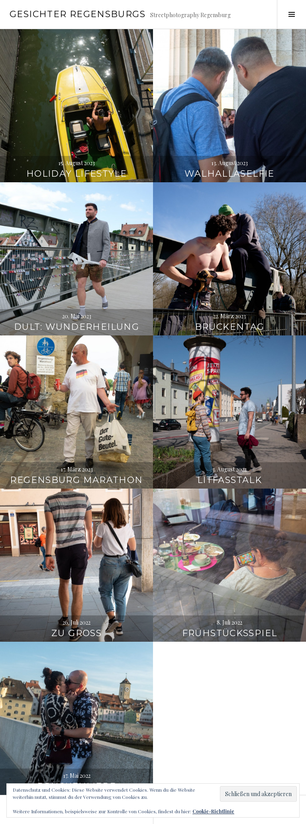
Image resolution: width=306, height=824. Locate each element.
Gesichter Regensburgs (77, 14)
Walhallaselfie (229, 144)
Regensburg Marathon (76, 451)
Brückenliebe (76, 757)
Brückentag (230, 297)
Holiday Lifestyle (76, 144)
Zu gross (76, 604)
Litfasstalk (229, 451)
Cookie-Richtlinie (213, 811)
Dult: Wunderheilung (76, 297)
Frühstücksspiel (229, 604)
